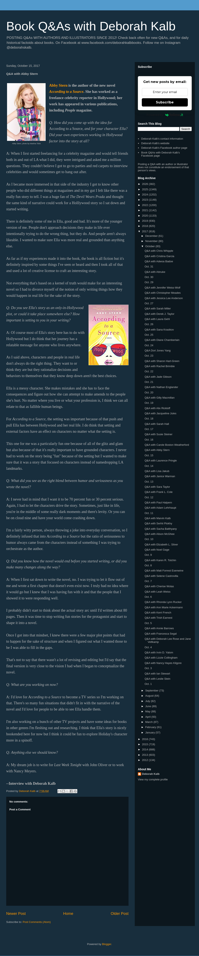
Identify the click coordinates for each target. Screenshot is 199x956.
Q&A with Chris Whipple (158, 250)
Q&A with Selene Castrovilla (161, 575)
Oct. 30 (148, 277)
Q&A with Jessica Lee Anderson (163, 298)
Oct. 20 (148, 392)
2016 (145, 739)
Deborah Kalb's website (155, 143)
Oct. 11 (148, 513)
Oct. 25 (148, 334)
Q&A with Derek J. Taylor (159, 313)
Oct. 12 (148, 497)
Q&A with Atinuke (154, 271)
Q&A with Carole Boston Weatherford (166, 444)
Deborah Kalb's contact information (162, 138)
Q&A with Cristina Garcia (159, 256)
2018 (145, 226)
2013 (145, 754)
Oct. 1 (148, 683)
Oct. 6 (148, 596)
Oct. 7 (148, 581)
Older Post (120, 914)
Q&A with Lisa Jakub (156, 471)
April (148, 716)
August (149, 695)
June (148, 706)
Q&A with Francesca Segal (160, 633)
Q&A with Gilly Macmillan (159, 397)
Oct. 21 (148, 381)
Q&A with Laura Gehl (157, 319)
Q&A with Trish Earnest (158, 617)
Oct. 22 (148, 371)
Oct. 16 (148, 439)
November (152, 241)
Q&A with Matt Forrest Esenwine (163, 570)
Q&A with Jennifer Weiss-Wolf (162, 287)
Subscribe (165, 102)
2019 (145, 220)
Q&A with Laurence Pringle (160, 460)
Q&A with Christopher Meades (162, 292)
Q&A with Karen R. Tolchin (160, 560)
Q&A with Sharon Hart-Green (161, 361)
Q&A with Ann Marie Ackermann (163, 607)
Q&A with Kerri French (157, 612)
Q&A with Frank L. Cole (158, 492)
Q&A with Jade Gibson (157, 376)
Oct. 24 (148, 345)
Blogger (106, 944)
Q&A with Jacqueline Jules (160, 413)
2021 (145, 210)
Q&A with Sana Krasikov (159, 329)
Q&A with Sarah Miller (157, 308)
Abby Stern (58, 85)
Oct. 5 (148, 623)
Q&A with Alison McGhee (159, 534)
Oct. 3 (148, 668)
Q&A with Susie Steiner (158, 434)
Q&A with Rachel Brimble (159, 366)
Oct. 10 (148, 539)
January (150, 732)
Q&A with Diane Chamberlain (161, 339)
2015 (145, 744)
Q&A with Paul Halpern (158, 502)
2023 (145, 199)
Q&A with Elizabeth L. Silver (161, 544)
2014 (145, 749)
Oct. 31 (148, 266)
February (151, 727)
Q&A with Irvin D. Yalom (158, 652)
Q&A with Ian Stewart (157, 673)
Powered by (165, 114)
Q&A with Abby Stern (157, 450)
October (150, 246)
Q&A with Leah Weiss (157, 591)
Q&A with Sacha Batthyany (160, 528)
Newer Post (16, 914)
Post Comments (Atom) (37, 922)
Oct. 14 (148, 465)
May (148, 711)
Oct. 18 (148, 418)
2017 (145, 231)
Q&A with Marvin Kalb (157, 518)
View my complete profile (153, 779)
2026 (145, 184)
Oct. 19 (148, 402)
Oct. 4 (148, 647)
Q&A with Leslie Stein (157, 678)
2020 (145, 215)
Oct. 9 (148, 554)
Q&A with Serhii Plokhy (158, 523)
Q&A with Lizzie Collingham (160, 657)
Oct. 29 (148, 282)
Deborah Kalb (151, 773)
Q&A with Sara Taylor (157, 486)
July (148, 701)
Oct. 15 (148, 455)
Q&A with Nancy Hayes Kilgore (162, 663)
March (149, 722)
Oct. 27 (148, 303)
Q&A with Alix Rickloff (157, 408)
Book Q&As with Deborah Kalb (91, 26)
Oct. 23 (148, 355)
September (152, 690)
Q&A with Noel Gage (156, 549)
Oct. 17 (148, 429)
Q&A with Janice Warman (159, 476)
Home (68, 914)
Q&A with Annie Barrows (159, 628)
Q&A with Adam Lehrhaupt (160, 507)
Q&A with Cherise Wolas (159, 586)
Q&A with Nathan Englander (161, 387)
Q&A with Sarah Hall (156, 423)
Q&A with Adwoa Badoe (158, 261)
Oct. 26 (148, 324)
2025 (145, 189)
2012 (145, 760)
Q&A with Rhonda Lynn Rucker (163, 602)
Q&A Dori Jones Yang (157, 350)
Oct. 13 (148, 481)
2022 (145, 205)
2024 (145, 194)
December (152, 235)
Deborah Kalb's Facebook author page (164, 147)
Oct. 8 (148, 565)
